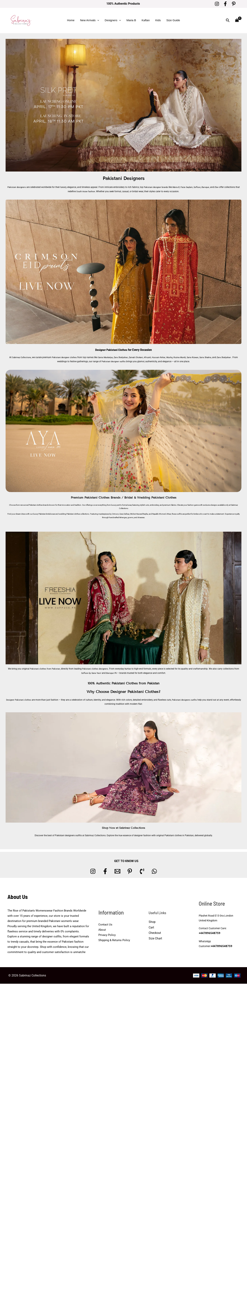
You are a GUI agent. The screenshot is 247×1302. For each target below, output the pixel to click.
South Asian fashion (88, 191)
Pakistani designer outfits (116, 361)
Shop (152, 921)
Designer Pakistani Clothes (111, 349)
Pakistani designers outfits (191, 699)
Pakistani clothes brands (39, 505)
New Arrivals (89, 20)
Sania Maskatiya (107, 357)
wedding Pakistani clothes (69, 514)
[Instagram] (217, 3)
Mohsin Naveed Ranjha (139, 514)
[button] (97, 20)
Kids (158, 20)
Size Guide (173, 20)
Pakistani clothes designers (96, 668)
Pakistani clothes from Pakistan (44, 668)
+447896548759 (208, 933)
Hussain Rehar (163, 357)
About (102, 929)
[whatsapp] (154, 871)
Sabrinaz (234, 505)
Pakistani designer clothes (65, 357)
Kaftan (146, 20)
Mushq (174, 357)
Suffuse (201, 187)
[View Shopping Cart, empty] (236, 20)
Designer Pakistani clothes (23, 699)
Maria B (131, 20)
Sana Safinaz (124, 514)
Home (71, 20)
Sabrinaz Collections (21, 357)
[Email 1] (117, 871)
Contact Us (105, 924)
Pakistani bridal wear (47, 514)
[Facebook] (225, 3)
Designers (113, 20)
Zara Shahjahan (123, 357)
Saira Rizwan (198, 357)
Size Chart (155, 938)
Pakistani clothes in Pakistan (179, 835)
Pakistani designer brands (158, 187)
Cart (151, 927)
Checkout (155, 933)
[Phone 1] (142, 871)
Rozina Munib (184, 357)
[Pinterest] (233, 3)
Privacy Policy (107, 934)
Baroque (210, 187)
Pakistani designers (17, 187)
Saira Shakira (212, 357)
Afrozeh (152, 357)
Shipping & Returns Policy (114, 940)
